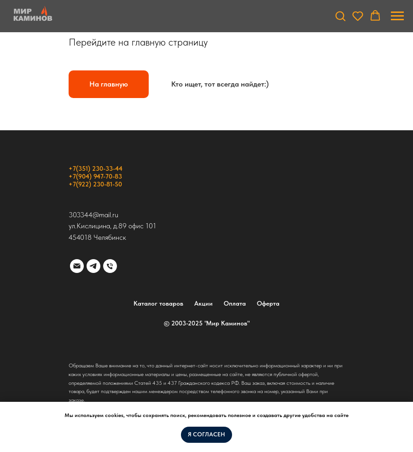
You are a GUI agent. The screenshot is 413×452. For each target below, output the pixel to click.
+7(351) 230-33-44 (95, 168)
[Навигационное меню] (397, 16)
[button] (340, 15)
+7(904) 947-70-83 (95, 176)
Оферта (268, 303)
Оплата (235, 303)
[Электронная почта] (77, 266)
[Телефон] (110, 266)
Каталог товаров (158, 303)
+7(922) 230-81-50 (95, 184)
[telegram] (93, 266)
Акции (203, 303)
